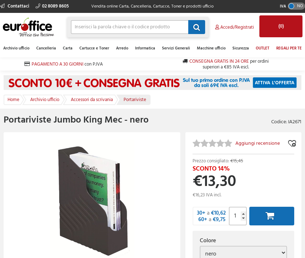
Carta (68, 48)
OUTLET (262, 48)
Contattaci (15, 6)
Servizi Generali (176, 48)
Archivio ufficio (16, 48)
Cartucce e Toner (94, 48)
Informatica (145, 48)
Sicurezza (240, 48)
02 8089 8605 (52, 6)
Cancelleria (46, 48)
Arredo (122, 48)
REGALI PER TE (289, 48)
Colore (208, 241)
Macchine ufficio (211, 48)
